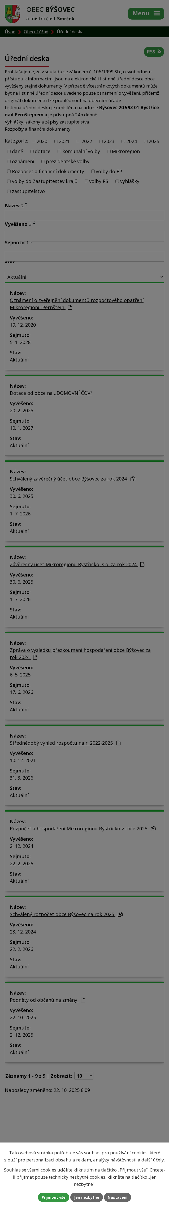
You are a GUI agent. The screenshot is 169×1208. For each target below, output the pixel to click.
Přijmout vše (54, 1197)
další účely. (153, 1160)
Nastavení (117, 1197)
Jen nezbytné (86, 1197)
